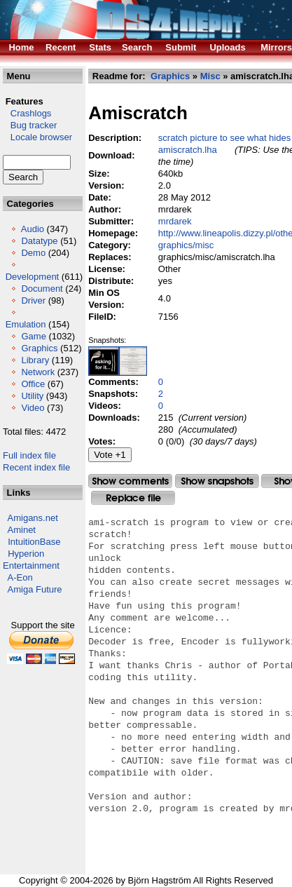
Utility (32, 396)
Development (33, 276)
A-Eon (20, 577)
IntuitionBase (34, 541)
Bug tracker (30, 125)
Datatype (39, 241)
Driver (33, 300)
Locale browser (37, 137)
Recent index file (36, 467)
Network (38, 372)
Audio (32, 229)
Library (35, 360)
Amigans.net (33, 518)
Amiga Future (35, 589)
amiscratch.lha (187, 149)
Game (33, 336)
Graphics (39, 348)
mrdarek (175, 221)
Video (32, 407)
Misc (210, 76)
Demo (33, 253)
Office (33, 384)
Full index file (29, 455)
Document (41, 288)
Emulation (26, 324)
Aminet (22, 529)
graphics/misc (186, 245)
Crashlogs (27, 113)
